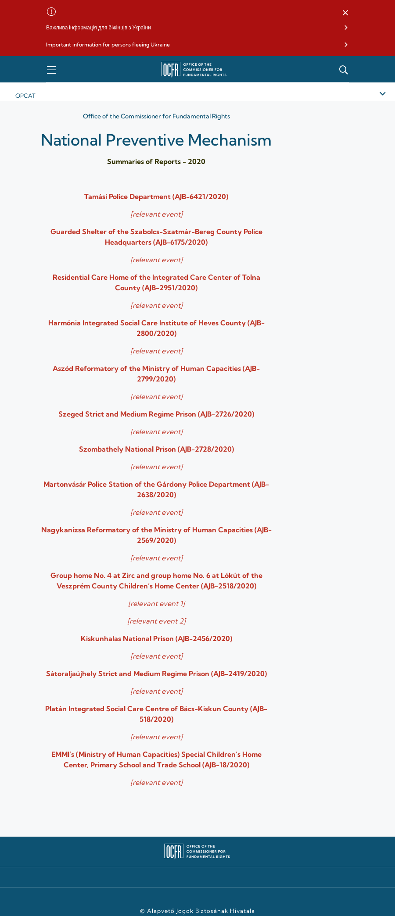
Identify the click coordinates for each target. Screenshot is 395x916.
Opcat (25, 95)
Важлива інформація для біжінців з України (98, 27)
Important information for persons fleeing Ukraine (108, 44)
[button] (345, 13)
